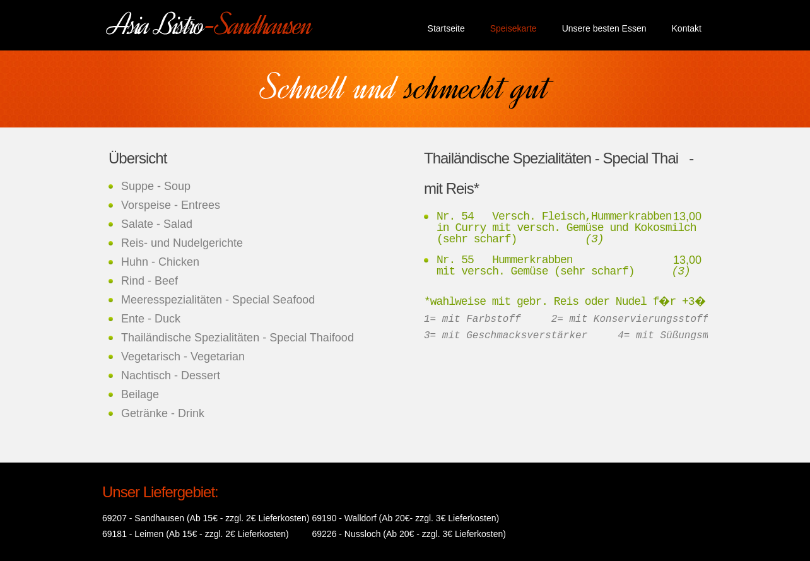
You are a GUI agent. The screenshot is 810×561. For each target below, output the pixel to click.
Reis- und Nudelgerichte (182, 243)
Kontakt (686, 28)
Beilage (140, 394)
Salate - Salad (156, 224)
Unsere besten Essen (604, 28)
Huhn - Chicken (160, 262)
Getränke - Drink (162, 413)
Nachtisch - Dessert (170, 375)
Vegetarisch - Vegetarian (183, 356)
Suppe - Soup (156, 186)
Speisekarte (513, 28)
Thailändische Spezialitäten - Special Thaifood (237, 337)
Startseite (446, 28)
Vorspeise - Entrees (170, 205)
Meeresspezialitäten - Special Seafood (218, 299)
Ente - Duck (150, 318)
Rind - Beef (149, 280)
